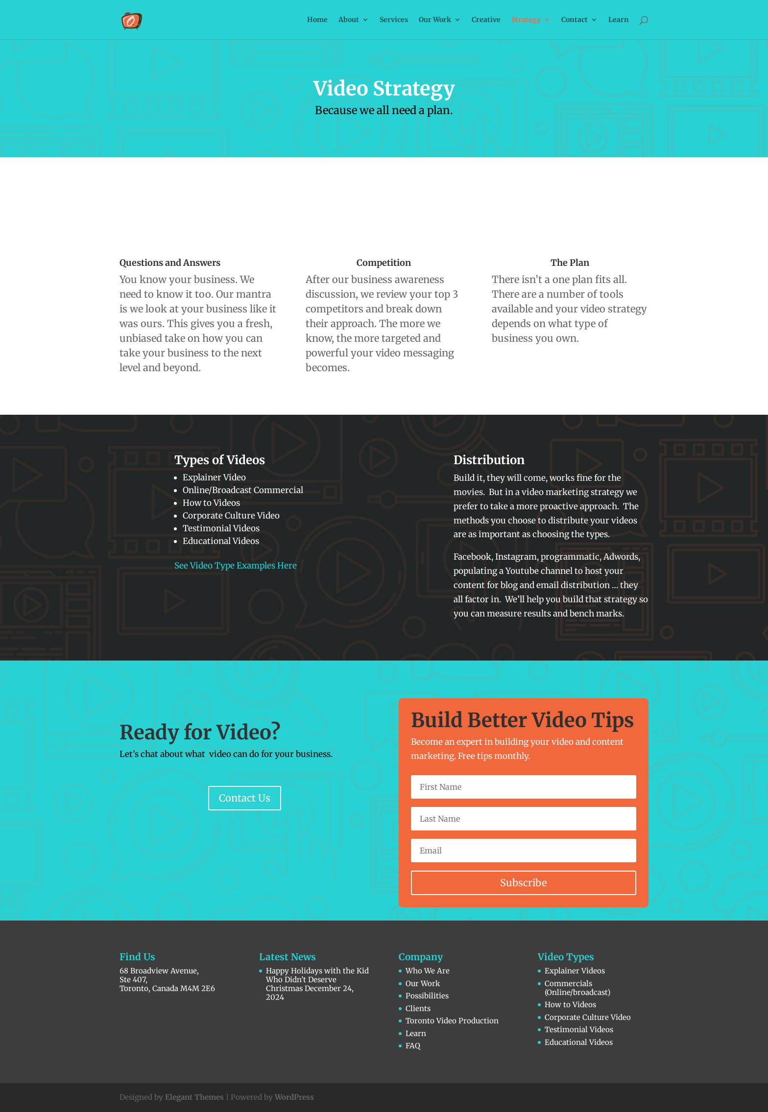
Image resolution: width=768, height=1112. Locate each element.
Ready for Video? (200, 732)
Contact (574, 20)
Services (394, 20)
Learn (618, 20)
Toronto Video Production (452, 1020)
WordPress (294, 1097)
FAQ (413, 1045)
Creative (486, 20)
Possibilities (427, 995)
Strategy (526, 20)
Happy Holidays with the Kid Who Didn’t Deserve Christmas (317, 979)
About (348, 20)
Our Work (435, 20)
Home (317, 20)
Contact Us (244, 798)
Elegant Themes (194, 1097)
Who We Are (428, 970)
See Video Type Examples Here (235, 565)
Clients (418, 1008)
